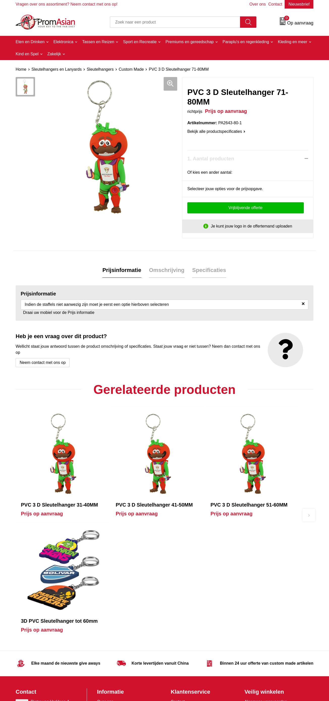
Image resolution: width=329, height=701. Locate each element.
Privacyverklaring (260, 588)
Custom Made (131, 69)
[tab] (122, 270)
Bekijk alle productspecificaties (216, 131)
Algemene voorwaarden (266, 572)
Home (21, 69)
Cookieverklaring (260, 580)
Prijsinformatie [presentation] (122, 270)
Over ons (257, 4)
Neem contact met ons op (43, 362)
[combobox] (175, 22)
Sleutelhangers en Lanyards (57, 69)
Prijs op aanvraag (42, 501)
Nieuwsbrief (299, 4)
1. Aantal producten (210, 158)
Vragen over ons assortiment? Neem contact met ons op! (66, 4)
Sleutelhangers (100, 69)
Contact (275, 4)
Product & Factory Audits (193, 580)
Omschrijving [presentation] (167, 270)
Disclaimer (254, 595)
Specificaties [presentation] (209, 270)
